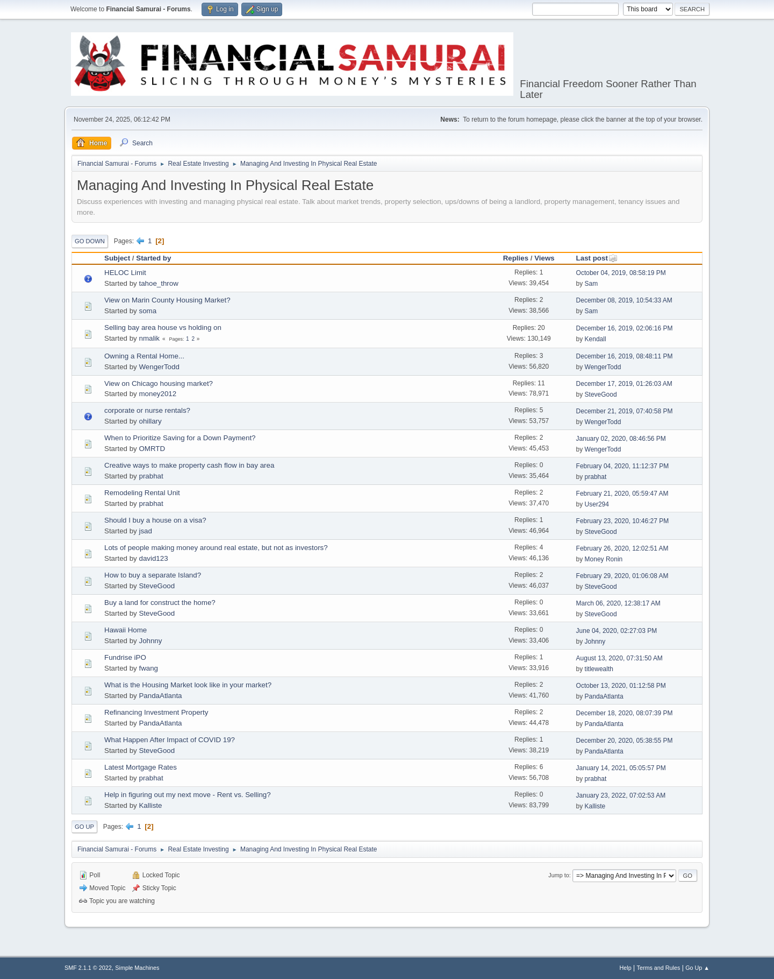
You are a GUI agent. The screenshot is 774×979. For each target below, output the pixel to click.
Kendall (595, 339)
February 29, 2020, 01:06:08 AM (622, 576)
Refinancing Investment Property (156, 712)
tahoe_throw (158, 283)
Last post (597, 258)
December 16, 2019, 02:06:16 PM (624, 328)
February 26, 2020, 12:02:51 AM (622, 548)
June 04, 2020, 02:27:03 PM (616, 631)
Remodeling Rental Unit (142, 493)
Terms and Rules (658, 967)
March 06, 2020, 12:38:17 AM (618, 603)
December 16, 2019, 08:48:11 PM (624, 356)
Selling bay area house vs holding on (162, 327)
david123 (153, 558)
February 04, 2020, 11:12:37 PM (622, 466)
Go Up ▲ (697, 967)
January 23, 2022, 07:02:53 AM (621, 795)
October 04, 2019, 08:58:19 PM (621, 273)
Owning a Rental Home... (144, 356)
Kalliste (150, 805)
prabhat (151, 476)
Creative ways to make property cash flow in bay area (189, 465)
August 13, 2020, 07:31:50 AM (619, 658)
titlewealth (599, 669)
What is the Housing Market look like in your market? (187, 685)
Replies (515, 258)
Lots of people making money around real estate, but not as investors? (216, 548)
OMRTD (152, 449)
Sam (591, 283)
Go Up (84, 826)
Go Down (90, 241)
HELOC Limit (125, 273)
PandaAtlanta (160, 696)
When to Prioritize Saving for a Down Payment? (180, 438)
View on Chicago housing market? (158, 383)
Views (544, 258)
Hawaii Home (125, 630)
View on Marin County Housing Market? (167, 300)
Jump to (558, 875)
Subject (117, 258)
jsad (145, 531)
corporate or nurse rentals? (147, 410)
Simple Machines (137, 967)
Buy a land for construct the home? (160, 602)
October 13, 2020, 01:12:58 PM (621, 685)
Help (626, 967)
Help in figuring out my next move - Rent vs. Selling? (187, 795)
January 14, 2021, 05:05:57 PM (621, 768)
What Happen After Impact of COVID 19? (169, 740)
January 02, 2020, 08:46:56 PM (621, 438)
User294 (597, 504)
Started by (153, 258)
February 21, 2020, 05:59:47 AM (622, 493)
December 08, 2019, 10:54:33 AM (624, 300)
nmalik (149, 338)
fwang (148, 668)
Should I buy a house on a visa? (155, 520)
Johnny (150, 641)
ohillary (150, 421)
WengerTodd (159, 367)
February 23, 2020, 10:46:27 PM (622, 521)
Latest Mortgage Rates (140, 767)
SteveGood (601, 394)
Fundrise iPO (125, 657)
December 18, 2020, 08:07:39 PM (624, 713)
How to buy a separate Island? (152, 575)
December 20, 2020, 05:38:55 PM (624, 740)
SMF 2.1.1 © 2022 (88, 967)
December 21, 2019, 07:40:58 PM (624, 411)
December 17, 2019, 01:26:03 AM (624, 384)
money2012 (157, 394)
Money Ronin (604, 559)
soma (147, 311)
